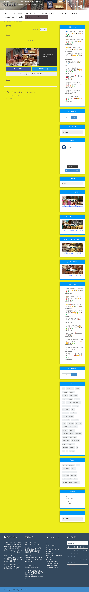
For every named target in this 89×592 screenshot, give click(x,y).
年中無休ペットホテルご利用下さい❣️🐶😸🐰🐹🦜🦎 (74, 98)
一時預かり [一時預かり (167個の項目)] (64, 479)
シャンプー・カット (32, 13)
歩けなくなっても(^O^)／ (29, 92)
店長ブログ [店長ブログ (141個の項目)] (64, 444)
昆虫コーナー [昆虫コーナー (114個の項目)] (76, 482)
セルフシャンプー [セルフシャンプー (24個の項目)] (72, 472)
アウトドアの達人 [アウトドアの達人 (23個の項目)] (73, 395)
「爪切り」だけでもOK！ (13, 92)
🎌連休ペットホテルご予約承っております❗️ (74, 91)
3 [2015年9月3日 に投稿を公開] (77, 550)
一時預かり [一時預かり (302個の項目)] (64, 437)
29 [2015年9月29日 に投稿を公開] (71, 563)
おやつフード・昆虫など (49, 13)
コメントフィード (72, 501)
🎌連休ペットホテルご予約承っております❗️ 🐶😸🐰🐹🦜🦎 (74, 84)
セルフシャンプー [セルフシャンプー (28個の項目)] (65, 409)
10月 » (73, 566)
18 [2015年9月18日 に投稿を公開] (80, 556)
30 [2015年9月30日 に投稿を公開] (74, 563)
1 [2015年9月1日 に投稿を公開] (71, 550)
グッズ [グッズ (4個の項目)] (78, 465)
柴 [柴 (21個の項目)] (77, 447)
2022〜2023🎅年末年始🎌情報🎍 (74, 77)
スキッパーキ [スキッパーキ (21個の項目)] (75, 406)
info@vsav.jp (65, 2)
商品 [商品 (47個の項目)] (70, 479)
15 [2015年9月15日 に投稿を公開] (71, 556)
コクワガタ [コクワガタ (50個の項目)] (77, 399)
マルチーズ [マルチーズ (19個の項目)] (72, 430)
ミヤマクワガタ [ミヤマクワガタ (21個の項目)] (78, 433)
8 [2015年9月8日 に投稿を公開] (71, 553)
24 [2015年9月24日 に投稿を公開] (77, 560)
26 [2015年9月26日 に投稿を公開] (83, 560)
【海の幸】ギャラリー (52, 563)
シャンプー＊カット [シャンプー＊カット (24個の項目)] (66, 406)
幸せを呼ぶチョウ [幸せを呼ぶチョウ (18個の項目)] (75, 440)
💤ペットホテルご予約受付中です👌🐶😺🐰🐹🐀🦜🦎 (74, 33)
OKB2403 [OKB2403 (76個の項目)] (77, 388)
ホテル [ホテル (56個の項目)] (75, 426)
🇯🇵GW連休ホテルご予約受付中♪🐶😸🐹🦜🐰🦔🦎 (74, 55)
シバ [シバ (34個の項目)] (63, 402)
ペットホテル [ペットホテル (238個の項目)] (73, 475)
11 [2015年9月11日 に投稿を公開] (80, 553)
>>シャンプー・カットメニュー (73, 231)
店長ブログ (30, 17)
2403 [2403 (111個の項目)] (63, 388)
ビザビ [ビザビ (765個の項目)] (63, 423)
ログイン (69, 496)
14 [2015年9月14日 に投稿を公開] (68, 556)
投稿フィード (70, 499)
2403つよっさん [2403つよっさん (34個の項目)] (70, 388)
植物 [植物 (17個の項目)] (63, 451)
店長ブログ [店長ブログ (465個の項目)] (75, 479)
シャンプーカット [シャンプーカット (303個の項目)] (76, 402)
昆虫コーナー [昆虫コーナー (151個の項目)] (65, 447)
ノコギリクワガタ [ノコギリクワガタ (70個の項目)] (65, 419)
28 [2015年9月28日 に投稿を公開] (68, 563)
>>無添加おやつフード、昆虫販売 (72, 253)
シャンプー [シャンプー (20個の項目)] (69, 402)
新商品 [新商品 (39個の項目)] (70, 482)
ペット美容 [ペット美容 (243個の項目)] (64, 426)
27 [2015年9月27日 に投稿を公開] (86, 560)
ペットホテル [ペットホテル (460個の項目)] (78, 423)
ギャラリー (41, 17)
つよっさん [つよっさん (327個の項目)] (72, 392)
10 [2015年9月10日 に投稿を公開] (77, 553)
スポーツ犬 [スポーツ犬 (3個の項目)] (64, 472)
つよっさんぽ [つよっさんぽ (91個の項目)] (65, 395)
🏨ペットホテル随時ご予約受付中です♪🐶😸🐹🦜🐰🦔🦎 (74, 41)
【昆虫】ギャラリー (51, 561)
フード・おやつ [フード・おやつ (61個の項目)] (70, 423)
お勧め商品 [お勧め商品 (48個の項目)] (64, 465)
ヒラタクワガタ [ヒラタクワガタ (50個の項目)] (75, 419)
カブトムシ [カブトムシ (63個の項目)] (64, 399)
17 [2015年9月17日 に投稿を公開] (77, 556)
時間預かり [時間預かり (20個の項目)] (72, 447)
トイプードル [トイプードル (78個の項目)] (73, 413)
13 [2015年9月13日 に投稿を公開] (86, 553)
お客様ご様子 (75, 13)
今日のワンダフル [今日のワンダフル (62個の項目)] (65, 440)
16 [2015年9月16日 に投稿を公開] (74, 556)
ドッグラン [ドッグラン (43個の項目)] (71, 416)
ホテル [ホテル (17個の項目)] (70, 426)
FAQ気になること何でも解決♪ (14, 17)
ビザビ (64, 183)
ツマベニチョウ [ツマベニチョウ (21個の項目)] (65, 413)
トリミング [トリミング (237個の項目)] (64, 416)
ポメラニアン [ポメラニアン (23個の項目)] (65, 430)
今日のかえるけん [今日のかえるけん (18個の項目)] (72, 437)
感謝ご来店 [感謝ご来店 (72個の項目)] (64, 482)
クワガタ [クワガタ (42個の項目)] (71, 399)
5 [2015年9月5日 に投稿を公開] (83, 550)
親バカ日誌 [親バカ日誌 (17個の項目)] (72, 451)
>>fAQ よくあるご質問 (76, 275)
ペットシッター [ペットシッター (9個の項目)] (65, 475)
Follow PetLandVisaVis (34, 74)
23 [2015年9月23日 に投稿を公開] (74, 560)
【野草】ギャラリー (51, 565)
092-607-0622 (79, 2)
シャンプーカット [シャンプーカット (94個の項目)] (65, 468)
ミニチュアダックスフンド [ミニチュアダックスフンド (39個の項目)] (67, 433)
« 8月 (68, 566)
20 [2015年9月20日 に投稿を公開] (86, 556)
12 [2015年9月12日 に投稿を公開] (83, 553)
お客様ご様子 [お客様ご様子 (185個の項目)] (65, 392)
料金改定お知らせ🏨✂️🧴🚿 (74, 62)
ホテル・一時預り (16, 13)
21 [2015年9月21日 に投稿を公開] (68, 560)
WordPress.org (71, 504)
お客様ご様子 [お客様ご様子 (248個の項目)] (71, 465)
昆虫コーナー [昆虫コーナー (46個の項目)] (71, 444)
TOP (6, 13)
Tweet (8, 35)
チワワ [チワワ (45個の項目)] (73, 409)
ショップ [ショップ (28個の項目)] (73, 468)
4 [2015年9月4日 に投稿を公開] (80, 550)
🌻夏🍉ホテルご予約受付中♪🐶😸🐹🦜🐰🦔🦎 (74, 48)
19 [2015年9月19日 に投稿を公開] (83, 556)
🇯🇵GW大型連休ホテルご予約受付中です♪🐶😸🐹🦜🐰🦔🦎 (74, 69)
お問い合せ (63, 13)
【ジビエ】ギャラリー (52, 567)
